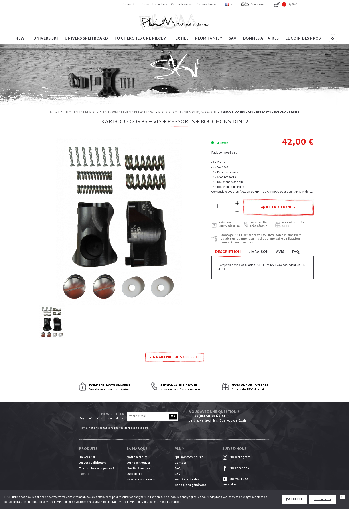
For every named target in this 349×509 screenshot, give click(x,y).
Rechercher (333, 38)
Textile (84, 474)
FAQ (295, 252)
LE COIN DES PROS (303, 38)
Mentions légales (186, 479)
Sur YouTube (235, 479)
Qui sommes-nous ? (188, 457)
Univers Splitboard (92, 463)
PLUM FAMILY (208, 38)
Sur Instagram (236, 457)
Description (228, 252)
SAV (232, 38)
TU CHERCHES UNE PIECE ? (140, 38)
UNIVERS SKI (45, 38)
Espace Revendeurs (154, 4)
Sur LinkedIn (231, 484)
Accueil (54, 112)
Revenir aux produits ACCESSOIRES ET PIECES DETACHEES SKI (174, 358)
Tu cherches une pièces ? (97, 468)
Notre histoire (137, 457)
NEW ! (20, 38)
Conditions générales (190, 485)
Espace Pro (130, 4)
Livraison (258, 252)
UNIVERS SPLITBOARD (86, 38)
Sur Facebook (235, 468)
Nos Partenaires (138, 468)
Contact (180, 463)
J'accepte (294, 499)
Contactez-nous (181, 4)
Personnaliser (322, 499)
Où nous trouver (207, 4)
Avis (280, 252)
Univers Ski (87, 457)
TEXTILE (180, 38)
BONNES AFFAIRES (261, 38)
